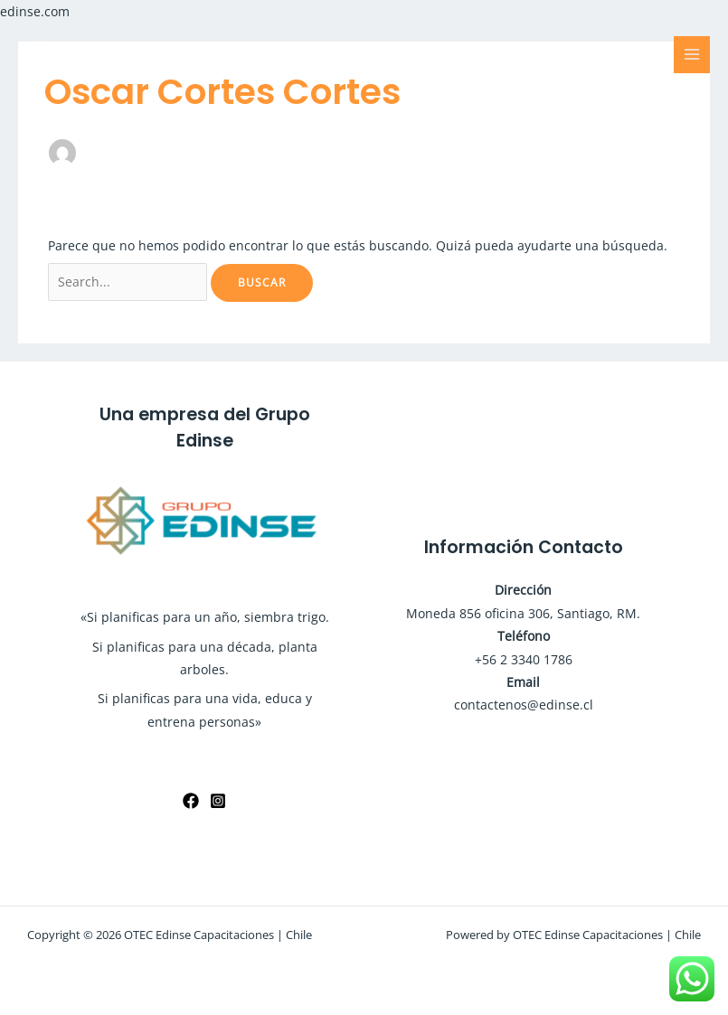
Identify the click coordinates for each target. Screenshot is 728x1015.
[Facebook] (191, 801)
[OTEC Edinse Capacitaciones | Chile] (72, 54)
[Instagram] (218, 801)
